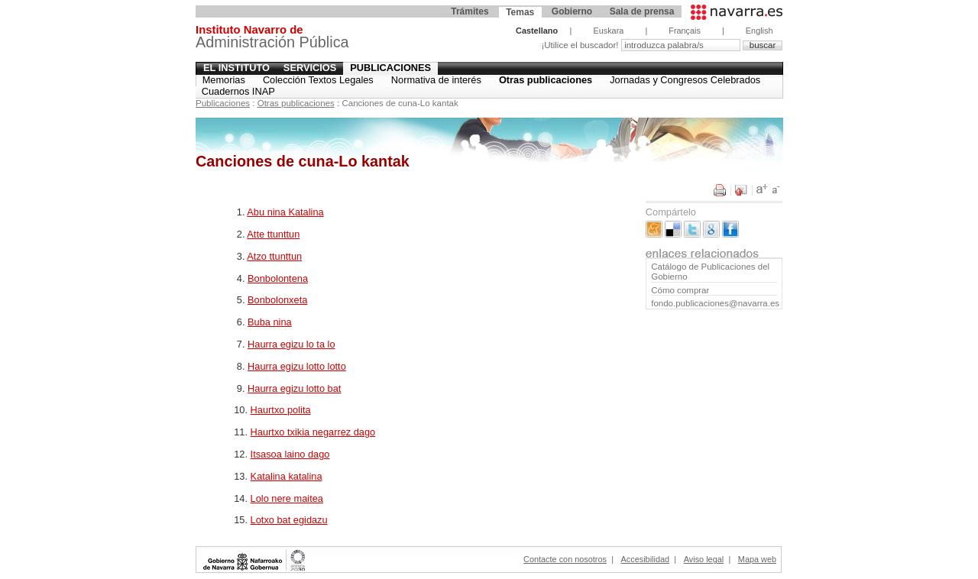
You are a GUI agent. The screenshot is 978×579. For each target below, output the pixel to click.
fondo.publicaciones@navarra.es (713, 303)
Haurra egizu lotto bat (294, 388)
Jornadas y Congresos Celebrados (685, 80)
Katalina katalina (286, 476)
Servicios (309, 67)
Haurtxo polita (281, 410)
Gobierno (572, 11)
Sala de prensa (642, 11)
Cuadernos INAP (238, 91)
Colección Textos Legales (318, 80)
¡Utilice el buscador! (580, 45)
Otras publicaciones (545, 80)
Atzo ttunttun (274, 256)
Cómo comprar (680, 290)
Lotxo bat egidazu (289, 520)
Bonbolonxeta (277, 300)
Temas (520, 12)
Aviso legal (704, 559)
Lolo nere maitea (287, 498)
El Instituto (236, 67)
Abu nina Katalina (285, 212)
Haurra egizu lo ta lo (291, 344)
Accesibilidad (645, 559)
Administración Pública (272, 38)
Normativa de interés (436, 80)
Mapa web (757, 559)
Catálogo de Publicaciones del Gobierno (710, 271)
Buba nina (270, 322)
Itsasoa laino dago (290, 454)
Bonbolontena (278, 278)
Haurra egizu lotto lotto (297, 366)
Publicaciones (390, 67)
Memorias (223, 80)
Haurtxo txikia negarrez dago (313, 432)
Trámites (469, 11)
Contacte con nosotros (565, 559)
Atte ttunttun (273, 234)
